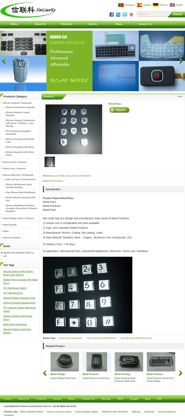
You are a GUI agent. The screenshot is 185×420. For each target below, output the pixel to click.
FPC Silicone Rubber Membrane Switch (19, 309)
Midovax (136, 411)
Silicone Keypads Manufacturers (19, 303)
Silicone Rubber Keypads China (19, 298)
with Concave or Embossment (20, 179)
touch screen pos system (59, 411)
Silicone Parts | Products (15, 162)
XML (120, 398)
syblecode (149, 411)
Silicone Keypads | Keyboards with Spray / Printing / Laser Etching (20, 123)
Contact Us (145, 24)
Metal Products (55, 180)
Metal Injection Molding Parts (101, 338)
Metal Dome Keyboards (15, 324)
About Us (40, 24)
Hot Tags (9, 265)
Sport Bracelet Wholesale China (136, 338)
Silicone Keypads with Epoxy (20, 146)
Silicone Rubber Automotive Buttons (17, 331)
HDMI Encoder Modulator (115, 411)
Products (66, 24)
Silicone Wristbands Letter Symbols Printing (19, 186)
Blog (147, 398)
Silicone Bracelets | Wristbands (18, 174)
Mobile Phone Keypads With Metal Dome (20, 281)
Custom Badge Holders (86, 411)
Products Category (15, 96)
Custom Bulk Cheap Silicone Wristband (71, 175)
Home (14, 24)
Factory (92, 24)
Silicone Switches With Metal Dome (17, 318)
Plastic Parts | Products (14, 168)
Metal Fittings (57, 374)
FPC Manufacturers (13, 293)
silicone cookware (12, 237)
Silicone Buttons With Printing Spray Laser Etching (18, 273)
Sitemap (106, 398)
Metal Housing (122, 374)
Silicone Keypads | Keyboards (17, 102)
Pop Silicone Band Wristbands (20, 192)
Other (6, 231)
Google (134, 398)
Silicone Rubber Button (31, 411)
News (119, 24)
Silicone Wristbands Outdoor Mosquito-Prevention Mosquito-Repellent (22, 208)
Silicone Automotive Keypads (20, 107)
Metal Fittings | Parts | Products (18, 218)
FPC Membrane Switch (14, 288)
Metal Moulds (10, 224)
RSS (159, 398)
